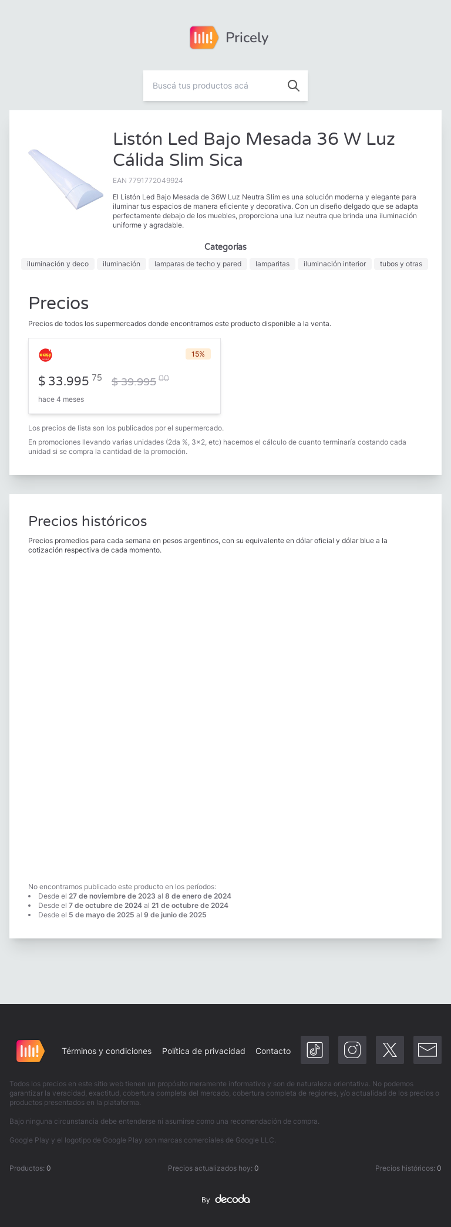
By (225, 1200)
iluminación (121, 263)
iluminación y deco (58, 263)
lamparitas (272, 263)
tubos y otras (401, 263)
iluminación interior (335, 263)
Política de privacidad (203, 1051)
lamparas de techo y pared (197, 263)
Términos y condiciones (107, 1051)
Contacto (273, 1051)
